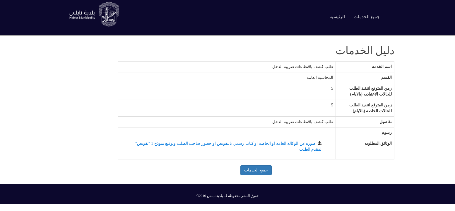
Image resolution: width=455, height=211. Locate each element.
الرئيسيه (337, 16)
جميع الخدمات (367, 16)
